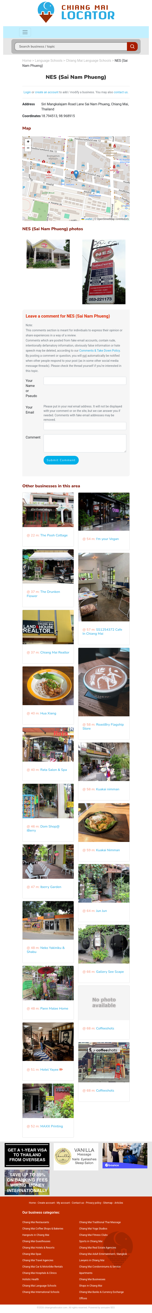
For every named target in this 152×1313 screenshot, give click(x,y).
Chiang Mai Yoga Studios (93, 1228)
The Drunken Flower (43, 593)
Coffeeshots (105, 1028)
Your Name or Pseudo (31, 388)
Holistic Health (30, 1279)
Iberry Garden (50, 887)
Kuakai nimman (107, 789)
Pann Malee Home (54, 1008)
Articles (119, 1202)
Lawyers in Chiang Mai (91, 1260)
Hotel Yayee (49, 1069)
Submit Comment (61, 460)
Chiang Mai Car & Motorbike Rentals (42, 1266)
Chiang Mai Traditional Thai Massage (100, 1222)
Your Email (30, 409)
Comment (33, 437)
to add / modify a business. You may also (86, 92)
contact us (121, 92)
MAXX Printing (51, 1126)
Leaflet (86, 219)
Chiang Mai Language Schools (88, 61)
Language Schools (48, 61)
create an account (47, 92)
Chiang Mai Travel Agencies (37, 1260)
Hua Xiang (48, 713)
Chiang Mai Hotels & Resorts (38, 1247)
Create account (46, 1202)
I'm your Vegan (107, 539)
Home (26, 61)
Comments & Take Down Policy (99, 350)
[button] (76, 174)
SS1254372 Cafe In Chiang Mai (102, 631)
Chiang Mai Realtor (54, 652)
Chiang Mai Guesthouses (36, 1241)
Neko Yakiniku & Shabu (46, 950)
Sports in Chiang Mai (91, 1241)
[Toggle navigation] (25, 32)
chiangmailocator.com (55, 1307)
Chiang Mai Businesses (92, 1279)
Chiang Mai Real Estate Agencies (97, 1247)
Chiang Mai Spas (31, 1254)
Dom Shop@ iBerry (43, 828)
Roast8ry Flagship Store (103, 726)
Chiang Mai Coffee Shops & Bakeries (42, 1228)
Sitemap (107, 1202)
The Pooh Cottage (54, 535)
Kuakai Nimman (108, 850)
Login (27, 92)
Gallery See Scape (110, 971)
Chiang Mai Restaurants (35, 1222)
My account (63, 1202)
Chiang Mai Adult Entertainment (97, 1254)
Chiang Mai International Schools (40, 1292)
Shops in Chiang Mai (90, 1285)
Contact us (78, 1202)
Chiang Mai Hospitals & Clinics (39, 1273)
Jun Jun (101, 911)
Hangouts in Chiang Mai (35, 1235)
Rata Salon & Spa (53, 770)
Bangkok (122, 1254)
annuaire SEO (108, 1307)
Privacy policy (93, 1202)
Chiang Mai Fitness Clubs (93, 1235)
